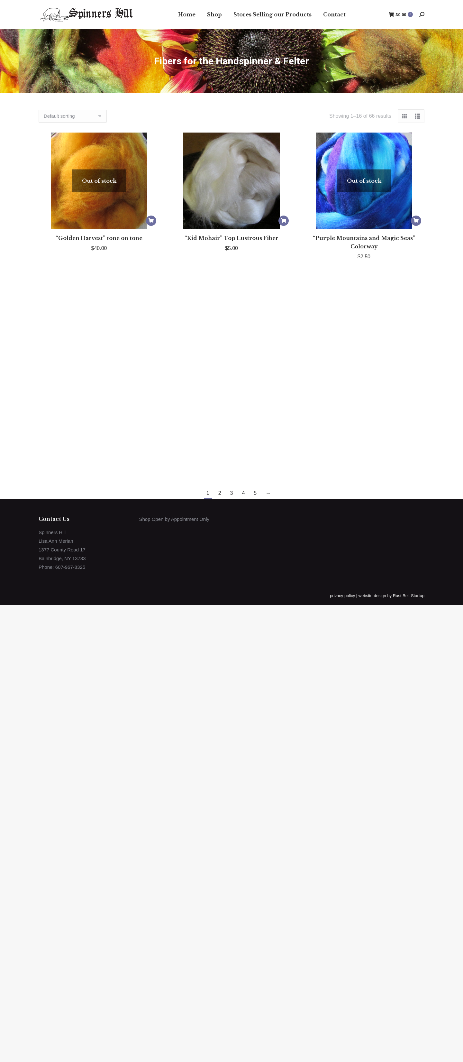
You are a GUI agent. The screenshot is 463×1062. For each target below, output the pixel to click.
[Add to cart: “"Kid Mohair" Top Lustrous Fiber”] (283, 221)
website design (372, 595)
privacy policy (342, 595)
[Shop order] (73, 116)
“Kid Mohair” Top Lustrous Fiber (231, 238)
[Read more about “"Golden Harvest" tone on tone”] (151, 221)
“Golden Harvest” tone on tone (99, 238)
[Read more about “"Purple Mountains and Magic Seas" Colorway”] (416, 221)
